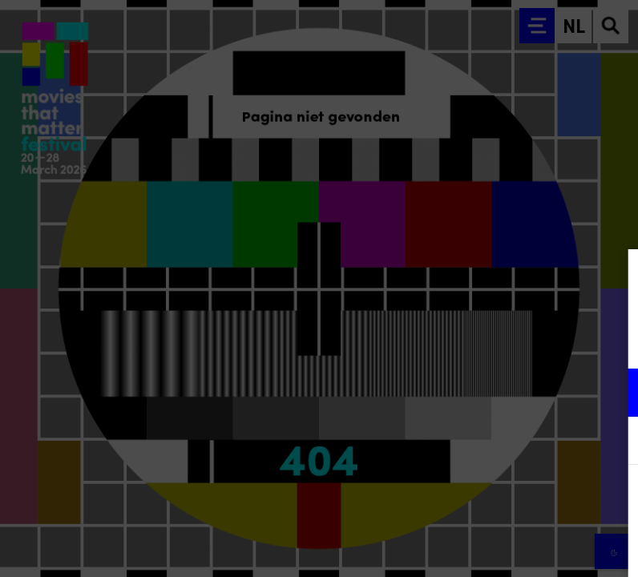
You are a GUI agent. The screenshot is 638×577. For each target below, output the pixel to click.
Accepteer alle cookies (502, 500)
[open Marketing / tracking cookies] (612, 442)
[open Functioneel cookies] (612, 394)
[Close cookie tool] (613, 278)
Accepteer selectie (502, 547)
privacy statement (438, 340)
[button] (486, 392)
